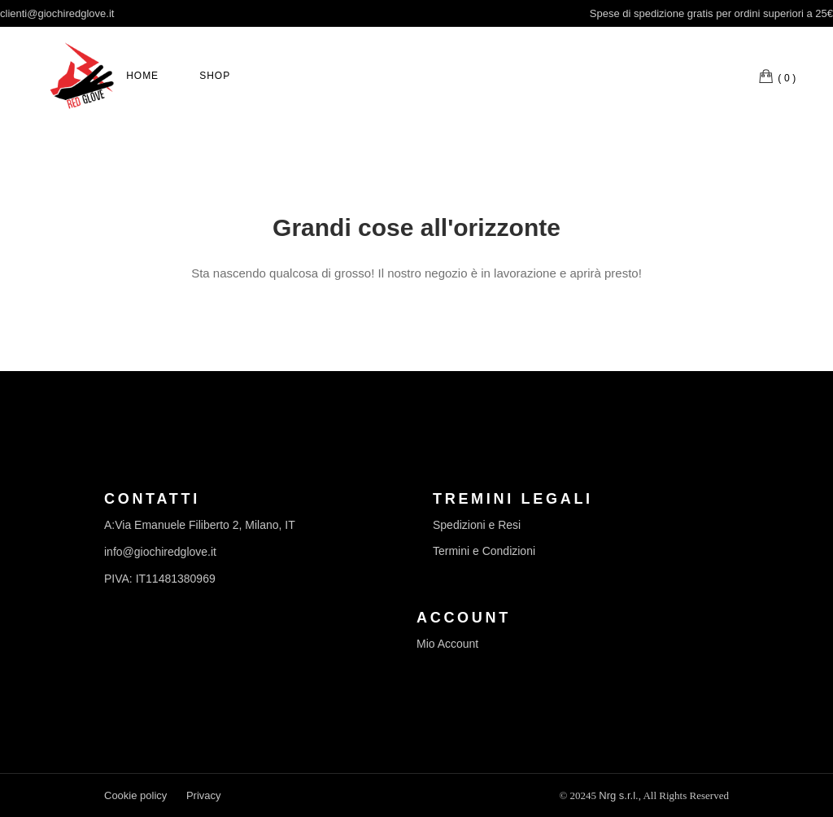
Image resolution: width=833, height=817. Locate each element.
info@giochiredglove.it (160, 551)
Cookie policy (135, 795)
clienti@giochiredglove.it (57, 13)
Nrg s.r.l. (618, 795)
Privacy (203, 795)
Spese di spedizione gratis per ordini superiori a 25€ (711, 13)
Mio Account (447, 644)
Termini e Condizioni (484, 551)
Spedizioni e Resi (477, 525)
